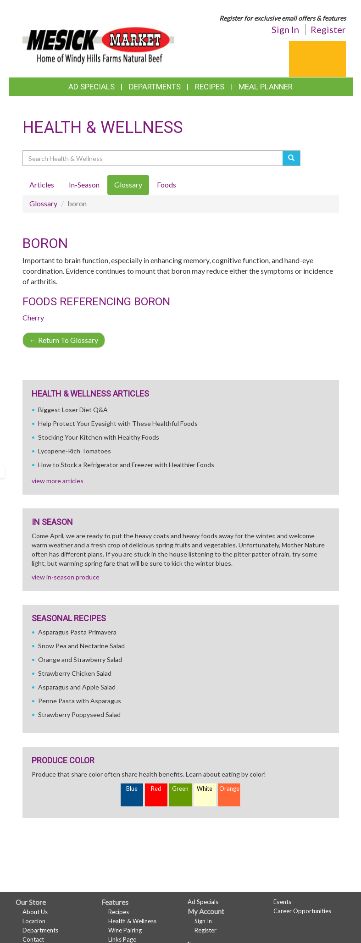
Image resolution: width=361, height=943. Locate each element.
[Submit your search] (291, 158)
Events (282, 901)
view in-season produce (66, 577)
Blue (132, 788)
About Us (35, 911)
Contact (33, 939)
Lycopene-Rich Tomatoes (74, 451)
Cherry (33, 317)
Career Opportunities (302, 911)
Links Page (122, 939)
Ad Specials (91, 86)
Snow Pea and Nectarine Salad (81, 646)
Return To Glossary (63, 340)
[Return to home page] (98, 39)
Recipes (209, 86)
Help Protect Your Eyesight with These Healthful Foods (118, 423)
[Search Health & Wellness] (153, 158)
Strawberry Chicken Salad (74, 673)
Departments (40, 930)
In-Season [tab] (84, 184)
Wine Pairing (125, 930)
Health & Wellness (132, 921)
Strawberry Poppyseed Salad (79, 714)
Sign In (285, 29)
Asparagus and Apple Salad (77, 687)
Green (180, 788)
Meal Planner (266, 86)
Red (156, 788)
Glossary (43, 203)
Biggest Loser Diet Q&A (73, 410)
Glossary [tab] (128, 184)
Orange (229, 788)
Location (33, 921)
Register (328, 29)
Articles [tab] (41, 184)
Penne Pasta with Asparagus (79, 701)
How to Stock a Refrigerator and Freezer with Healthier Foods (126, 465)
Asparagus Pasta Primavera (77, 632)
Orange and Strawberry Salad (80, 659)
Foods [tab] (166, 184)
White (204, 788)
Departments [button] (155, 86)
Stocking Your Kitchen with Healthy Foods (98, 437)
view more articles (57, 481)
